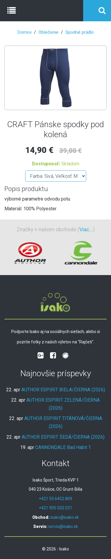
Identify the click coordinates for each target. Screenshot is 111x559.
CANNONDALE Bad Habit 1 (63, 447)
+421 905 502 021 (55, 507)
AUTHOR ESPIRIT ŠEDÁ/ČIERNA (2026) (63, 437)
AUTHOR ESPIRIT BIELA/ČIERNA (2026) (63, 389)
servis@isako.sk (63, 526)
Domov (24, 32)
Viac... (86, 229)
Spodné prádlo (79, 32)
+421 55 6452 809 (55, 498)
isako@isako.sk (64, 517)
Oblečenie (48, 32)
